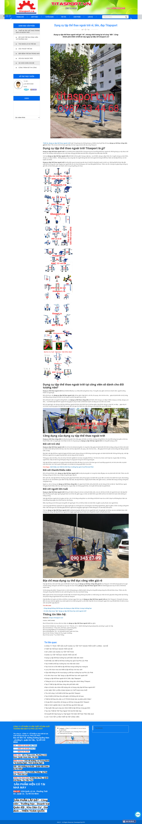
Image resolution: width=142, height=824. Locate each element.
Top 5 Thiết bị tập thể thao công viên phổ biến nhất (61, 684)
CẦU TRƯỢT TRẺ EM (24, 49)
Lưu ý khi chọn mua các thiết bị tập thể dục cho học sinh (63, 669)
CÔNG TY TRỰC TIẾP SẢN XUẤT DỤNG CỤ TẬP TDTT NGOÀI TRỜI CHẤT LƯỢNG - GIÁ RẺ (76, 646)
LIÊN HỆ (90, 17)
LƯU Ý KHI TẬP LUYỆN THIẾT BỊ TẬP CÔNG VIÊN (61, 717)
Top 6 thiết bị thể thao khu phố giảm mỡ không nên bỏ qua (64, 696)
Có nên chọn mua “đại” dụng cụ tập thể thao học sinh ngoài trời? (66, 675)
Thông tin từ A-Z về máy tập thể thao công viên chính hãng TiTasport (67, 681)
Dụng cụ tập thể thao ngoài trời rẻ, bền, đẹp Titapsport (62, 678)
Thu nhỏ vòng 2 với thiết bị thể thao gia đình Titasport (62, 693)
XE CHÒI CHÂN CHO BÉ (25, 63)
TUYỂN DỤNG (49, 17)
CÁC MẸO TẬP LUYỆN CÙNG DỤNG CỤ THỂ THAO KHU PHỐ (65, 690)
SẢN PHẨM (76, 17)
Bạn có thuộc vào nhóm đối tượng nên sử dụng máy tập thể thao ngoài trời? (69, 687)
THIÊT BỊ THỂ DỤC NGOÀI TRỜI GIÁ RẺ (58, 649)
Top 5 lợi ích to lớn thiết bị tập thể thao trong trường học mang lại (66, 666)
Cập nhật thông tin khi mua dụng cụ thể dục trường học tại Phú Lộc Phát (68, 672)
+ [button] (57, 728)
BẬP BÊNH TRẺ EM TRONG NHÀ (28, 53)
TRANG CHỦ (20, 17)
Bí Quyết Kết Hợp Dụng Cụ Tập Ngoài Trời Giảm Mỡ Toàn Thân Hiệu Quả (69, 714)
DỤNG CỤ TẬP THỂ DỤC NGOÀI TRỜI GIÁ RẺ (60, 655)
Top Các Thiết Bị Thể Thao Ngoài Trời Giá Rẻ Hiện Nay (62, 711)
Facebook (99, 728)
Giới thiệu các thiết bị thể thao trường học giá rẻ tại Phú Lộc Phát (66, 661)
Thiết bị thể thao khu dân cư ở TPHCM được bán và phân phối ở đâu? (67, 699)
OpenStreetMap (78, 742)
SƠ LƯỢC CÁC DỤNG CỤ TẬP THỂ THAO (59, 652)
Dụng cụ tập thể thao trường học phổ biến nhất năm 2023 (63, 658)
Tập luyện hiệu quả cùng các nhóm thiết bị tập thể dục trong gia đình (67, 708)
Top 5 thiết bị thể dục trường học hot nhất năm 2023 (61, 663)
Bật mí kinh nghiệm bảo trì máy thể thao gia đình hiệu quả (63, 705)
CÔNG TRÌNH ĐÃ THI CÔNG (26, 67)
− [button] (57, 731)
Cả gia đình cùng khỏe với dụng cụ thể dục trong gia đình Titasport (66, 702)
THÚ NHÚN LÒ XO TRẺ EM (26, 44)
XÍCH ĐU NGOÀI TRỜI (24, 58)
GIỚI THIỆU (34, 17)
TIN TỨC (63, 17)
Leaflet (66, 742)
